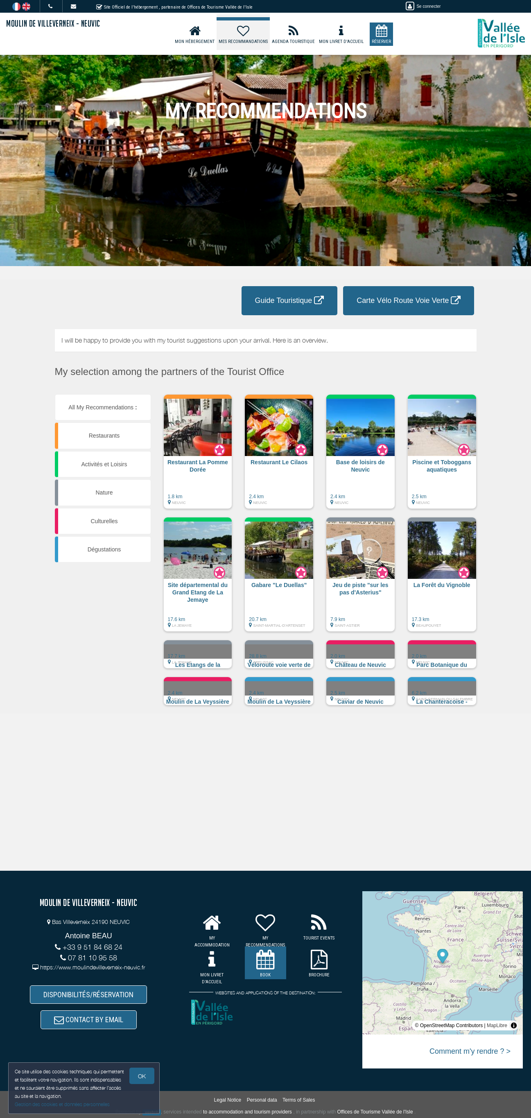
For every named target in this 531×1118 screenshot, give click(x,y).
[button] (198, 455)
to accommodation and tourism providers (247, 1112)
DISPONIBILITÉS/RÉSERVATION (88, 994)
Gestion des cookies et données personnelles (62, 1104)
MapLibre (497, 1025)
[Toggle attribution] (514, 1025)
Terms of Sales (298, 1100)
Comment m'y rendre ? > (470, 1051)
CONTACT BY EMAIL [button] (88, 1019)
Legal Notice (228, 1100)
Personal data (262, 1100)
